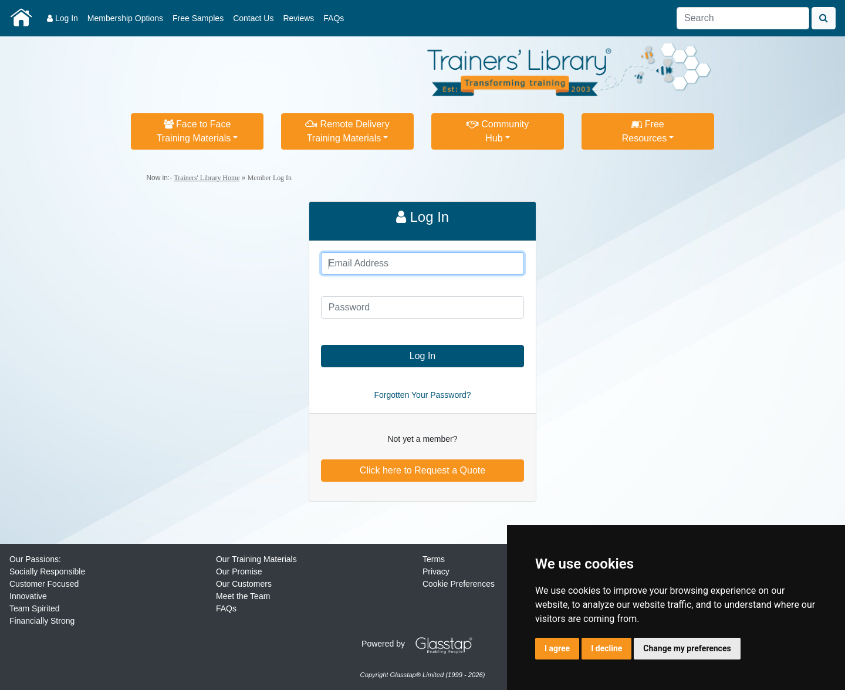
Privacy (435, 571)
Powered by (421, 643)
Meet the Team (243, 596)
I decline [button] (606, 648)
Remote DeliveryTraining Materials (347, 131)
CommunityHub (498, 131)
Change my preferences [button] (687, 648)
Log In (62, 18)
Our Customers (244, 583)
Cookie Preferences (458, 583)
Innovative (28, 596)
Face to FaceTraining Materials (194, 131)
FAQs (333, 18)
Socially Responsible (47, 571)
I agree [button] (557, 648)
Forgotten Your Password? (422, 395)
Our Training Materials (256, 559)
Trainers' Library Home (206, 178)
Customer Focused (44, 583)
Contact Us (253, 18)
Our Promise (239, 571)
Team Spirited (34, 608)
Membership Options (125, 18)
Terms (433, 559)
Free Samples (198, 18)
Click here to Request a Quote (422, 470)
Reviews (298, 18)
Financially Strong (42, 620)
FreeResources (644, 131)
